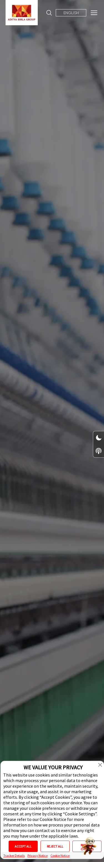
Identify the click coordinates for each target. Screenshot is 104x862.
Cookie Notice (60, 855)
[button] (100, 765)
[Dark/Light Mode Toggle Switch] (98, 437)
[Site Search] (49, 12)
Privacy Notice (37, 855)
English (71, 13)
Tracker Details (14, 855)
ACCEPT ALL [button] (23, 846)
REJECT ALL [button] (55, 846)
